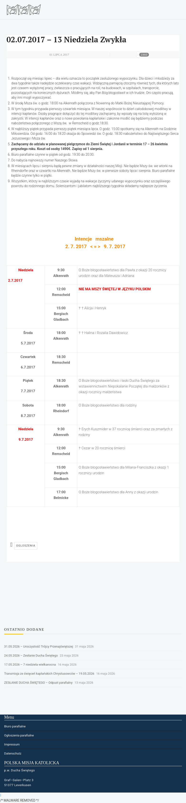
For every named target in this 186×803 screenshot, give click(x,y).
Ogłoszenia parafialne (19, 735)
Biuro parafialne (15, 726)
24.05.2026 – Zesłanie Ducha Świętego (31, 655)
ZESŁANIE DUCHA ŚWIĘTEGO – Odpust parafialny (38, 682)
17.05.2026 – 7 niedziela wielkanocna (30, 664)
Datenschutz (12, 753)
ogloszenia (25, 545)
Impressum (12, 744)
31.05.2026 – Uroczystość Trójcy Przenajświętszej (38, 646)
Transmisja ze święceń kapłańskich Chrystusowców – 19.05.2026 (49, 673)
